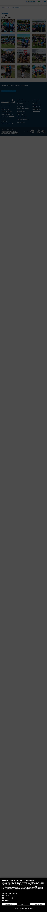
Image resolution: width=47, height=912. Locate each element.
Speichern (23, 904)
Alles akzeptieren (38, 904)
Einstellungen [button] (30, 908)
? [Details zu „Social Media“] (12, 898)
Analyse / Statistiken (9, 895)
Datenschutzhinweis (23, 908)
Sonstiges (7, 900)
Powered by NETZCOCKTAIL (23, 910)
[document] (23, 885)
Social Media (7, 898)
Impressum (16, 908)
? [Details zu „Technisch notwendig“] (16, 893)
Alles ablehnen (8, 904)
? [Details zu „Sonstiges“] (11, 900)
